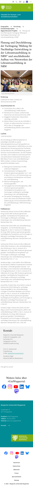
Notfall (24, 2)
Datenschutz (16, 466)
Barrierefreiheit (16, 477)
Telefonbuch (17, 2)
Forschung (17, 26)
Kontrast (13, 2)
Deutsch (31, 2)
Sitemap (16, 480)
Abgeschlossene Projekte (9, 31)
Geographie (5, 26)
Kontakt (3, 425)
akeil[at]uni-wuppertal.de (16, 353)
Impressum (16, 462)
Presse (16, 473)
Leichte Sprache (27, 2)
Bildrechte (16, 469)
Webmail (20, 2)
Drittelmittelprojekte (8, 29)
